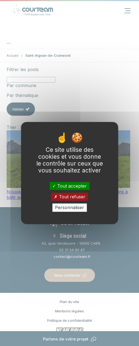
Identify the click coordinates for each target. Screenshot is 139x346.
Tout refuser (69, 196)
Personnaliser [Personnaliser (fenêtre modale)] (69, 207)
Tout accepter (69, 186)
